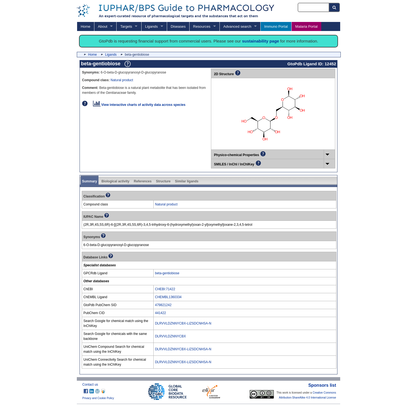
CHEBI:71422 (165, 289)
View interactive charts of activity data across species (139, 105)
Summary (89, 181)
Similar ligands (186, 181)
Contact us (90, 384)
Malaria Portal (306, 26)
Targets (126, 26)
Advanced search (237, 26)
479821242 (163, 305)
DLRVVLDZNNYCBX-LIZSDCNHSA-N (183, 323)
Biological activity (115, 181)
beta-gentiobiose (167, 273)
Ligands (151, 26)
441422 (160, 313)
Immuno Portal (276, 26)
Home (85, 26)
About (102, 26)
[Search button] (334, 7)
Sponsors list (322, 385)
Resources (201, 26)
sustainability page (260, 41)
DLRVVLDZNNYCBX (170, 336)
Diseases (178, 26)
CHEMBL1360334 (168, 297)
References (143, 181)
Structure (163, 181)
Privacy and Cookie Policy (98, 398)
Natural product (122, 80)
